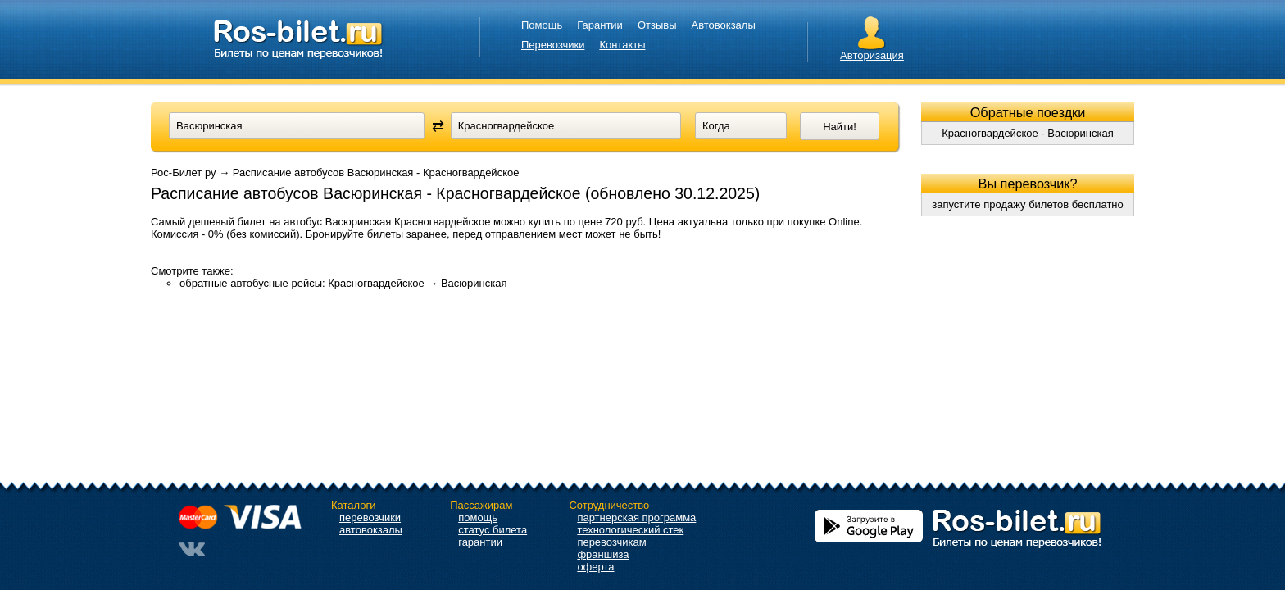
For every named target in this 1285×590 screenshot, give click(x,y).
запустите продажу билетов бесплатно (1028, 204)
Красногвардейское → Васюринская (417, 283)
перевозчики (370, 517)
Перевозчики (552, 45)
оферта (595, 566)
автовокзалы (370, 530)
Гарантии (600, 25)
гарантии (480, 542)
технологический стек (630, 530)
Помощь (541, 25)
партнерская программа (636, 517)
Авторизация (872, 55)
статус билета (492, 530)
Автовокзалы (724, 25)
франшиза (603, 554)
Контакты (622, 45)
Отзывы (657, 25)
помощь (477, 517)
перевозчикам (611, 542)
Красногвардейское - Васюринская (1028, 133)
